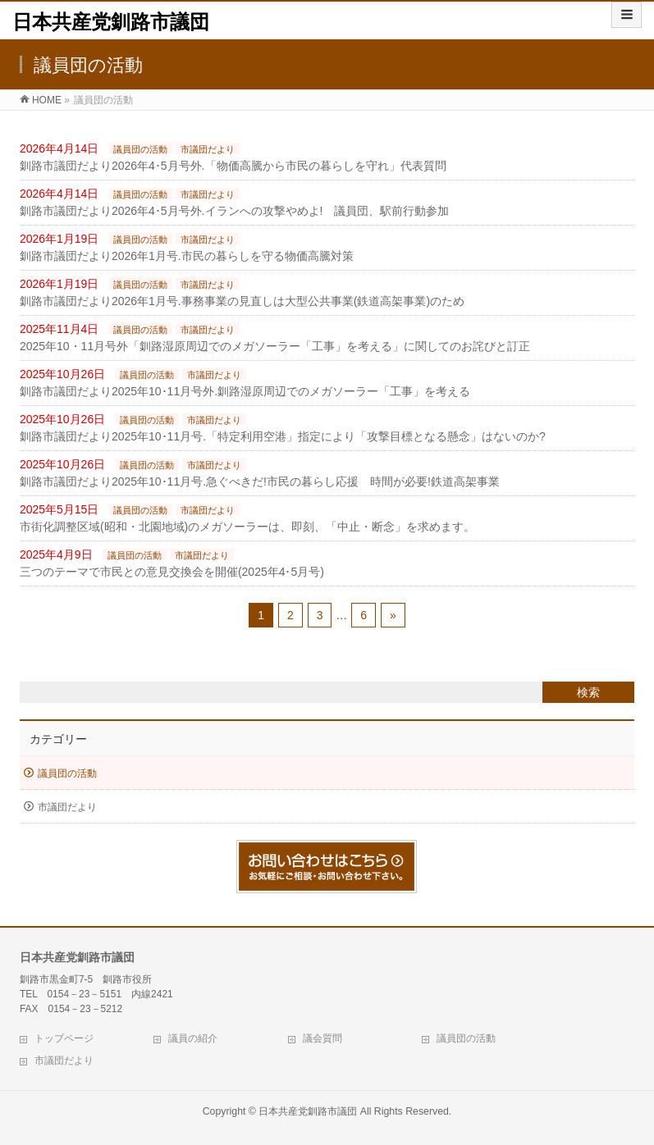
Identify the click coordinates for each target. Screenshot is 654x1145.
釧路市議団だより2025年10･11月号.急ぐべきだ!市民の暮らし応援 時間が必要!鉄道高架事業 (260, 481)
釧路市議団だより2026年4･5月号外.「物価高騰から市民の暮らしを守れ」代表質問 (233, 165)
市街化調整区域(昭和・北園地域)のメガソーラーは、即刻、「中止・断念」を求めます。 (247, 526)
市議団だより (208, 149)
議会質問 (322, 1038)
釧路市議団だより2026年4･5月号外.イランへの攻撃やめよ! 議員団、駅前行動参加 (235, 210)
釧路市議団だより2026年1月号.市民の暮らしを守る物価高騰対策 (187, 255)
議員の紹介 (192, 1038)
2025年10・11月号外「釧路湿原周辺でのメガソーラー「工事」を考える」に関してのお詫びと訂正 (275, 346)
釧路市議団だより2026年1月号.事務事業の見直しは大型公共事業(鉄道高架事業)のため (242, 301)
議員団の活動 (140, 149)
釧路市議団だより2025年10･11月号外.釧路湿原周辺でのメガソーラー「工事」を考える (245, 391)
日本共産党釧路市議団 (110, 22)
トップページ (64, 1038)
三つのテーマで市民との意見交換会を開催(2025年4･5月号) (172, 571)
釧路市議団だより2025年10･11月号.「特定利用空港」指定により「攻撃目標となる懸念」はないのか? (283, 436)
